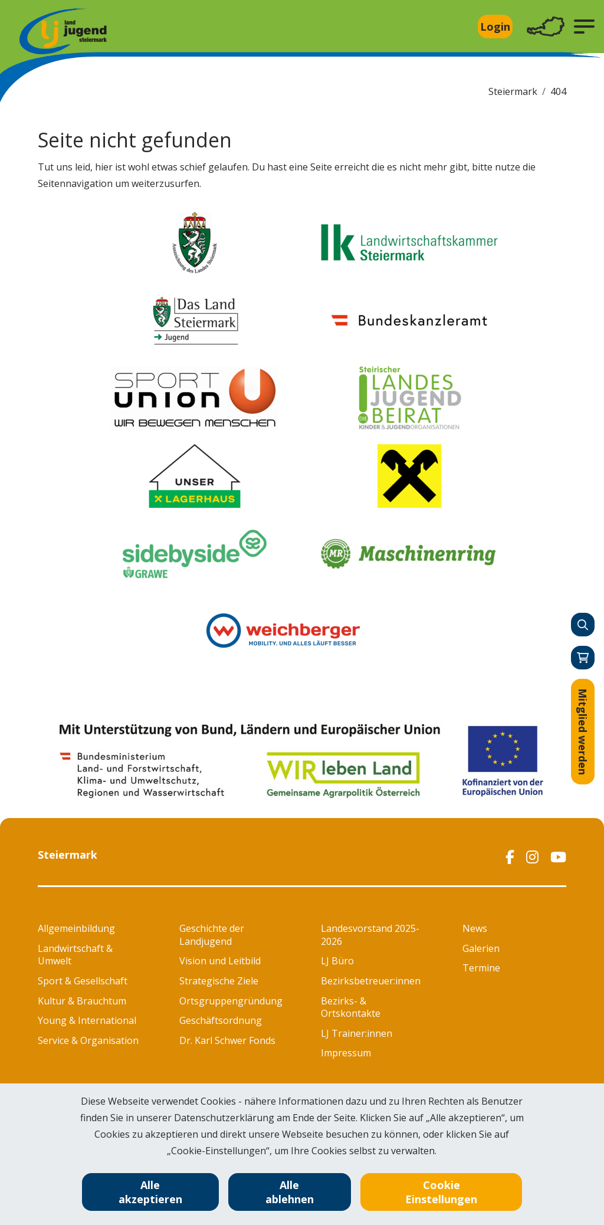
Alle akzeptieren (150, 1192)
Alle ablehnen (289, 1192)
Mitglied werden (583, 731)
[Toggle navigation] (545, 27)
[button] (584, 26)
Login (495, 26)
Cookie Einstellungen (441, 1192)
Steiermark (512, 91)
